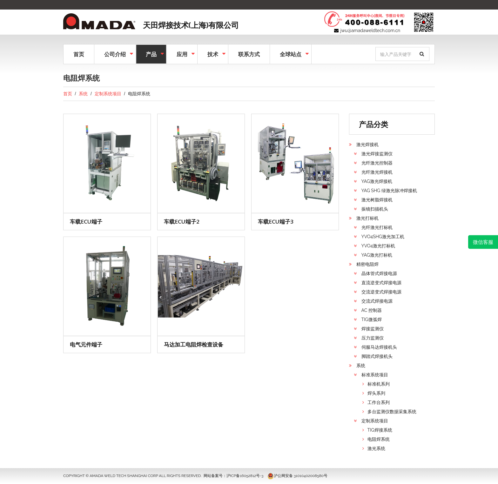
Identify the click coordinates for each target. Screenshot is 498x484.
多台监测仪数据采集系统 (391, 411)
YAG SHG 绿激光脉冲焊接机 (389, 190)
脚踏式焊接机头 (377, 356)
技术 (212, 53)
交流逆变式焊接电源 (381, 291)
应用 (181, 53)
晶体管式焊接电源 (379, 273)
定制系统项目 (108, 93)
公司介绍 (114, 53)
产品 (150, 53)
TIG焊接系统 (379, 430)
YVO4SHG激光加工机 (382, 236)
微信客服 (483, 242)
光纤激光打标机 (377, 227)
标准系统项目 (374, 374)
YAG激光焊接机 (376, 181)
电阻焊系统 (378, 439)
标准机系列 (378, 384)
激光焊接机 (367, 144)
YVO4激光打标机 (378, 245)
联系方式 (249, 54)
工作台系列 (378, 402)
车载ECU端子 (86, 221)
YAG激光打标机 (376, 255)
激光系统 (376, 448)
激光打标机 (367, 218)
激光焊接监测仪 (377, 153)
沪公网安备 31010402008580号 (297, 476)
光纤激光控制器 (377, 162)
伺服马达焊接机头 (379, 347)
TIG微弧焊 (371, 319)
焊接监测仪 (372, 328)
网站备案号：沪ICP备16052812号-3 (234, 476)
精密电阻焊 (367, 264)
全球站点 (290, 53)
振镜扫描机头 (374, 209)
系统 (83, 93)
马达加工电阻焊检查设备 (193, 344)
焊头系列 (376, 393)
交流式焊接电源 (377, 301)
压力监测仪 (372, 337)
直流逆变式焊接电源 (381, 282)
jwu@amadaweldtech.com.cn (370, 30)
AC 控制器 (371, 310)
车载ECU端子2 (181, 221)
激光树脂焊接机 (377, 199)
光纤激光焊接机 (377, 172)
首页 (78, 54)
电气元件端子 (86, 344)
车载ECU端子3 (275, 221)
